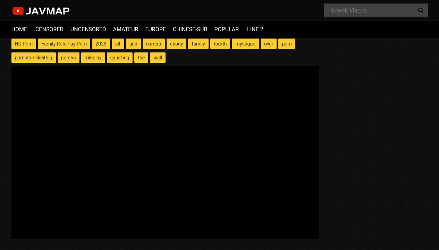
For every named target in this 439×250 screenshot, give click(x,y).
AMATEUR (125, 29)
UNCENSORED (88, 29)
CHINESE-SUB (190, 29)
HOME (19, 29)
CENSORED (49, 29)
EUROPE (155, 29)
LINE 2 (255, 29)
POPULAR (226, 29)
